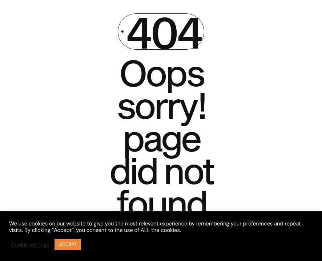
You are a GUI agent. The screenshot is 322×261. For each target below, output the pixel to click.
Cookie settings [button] (30, 244)
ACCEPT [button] (68, 244)
